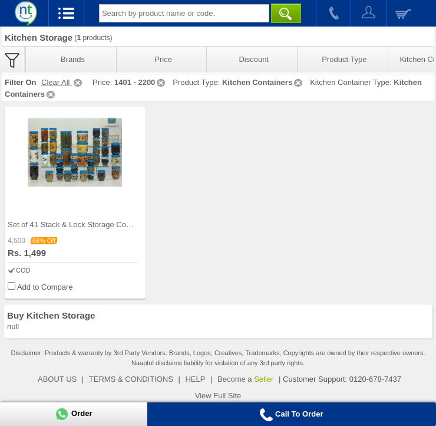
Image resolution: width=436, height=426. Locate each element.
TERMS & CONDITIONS (131, 379)
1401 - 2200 (140, 82)
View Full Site (218, 395)
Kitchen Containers (263, 82)
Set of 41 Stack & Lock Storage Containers (80, 224)
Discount (254, 59)
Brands (73, 59)
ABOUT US (57, 379)
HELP (195, 379)
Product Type (344, 59)
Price (163, 59)
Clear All (62, 82)
